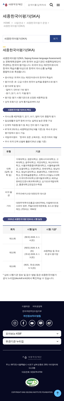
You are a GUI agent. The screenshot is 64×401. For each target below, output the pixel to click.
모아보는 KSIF (14, 333)
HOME (7, 23)
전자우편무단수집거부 (32, 311)
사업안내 (18, 23)
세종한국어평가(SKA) (14, 26)
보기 (55, 38)
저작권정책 (37, 306)
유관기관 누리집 (15, 341)
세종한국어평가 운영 (37, 23)
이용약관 (26, 306)
